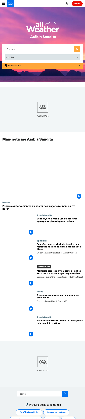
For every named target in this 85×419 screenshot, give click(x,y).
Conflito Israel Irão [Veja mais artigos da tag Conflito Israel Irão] (29, 412)
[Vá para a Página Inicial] (10, 3)
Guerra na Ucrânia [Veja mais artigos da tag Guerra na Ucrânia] (56, 412)
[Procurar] (42, 49)
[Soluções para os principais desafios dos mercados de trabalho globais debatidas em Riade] (60, 252)
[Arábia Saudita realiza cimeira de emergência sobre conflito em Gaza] (60, 328)
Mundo (6, 202)
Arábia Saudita (44, 215)
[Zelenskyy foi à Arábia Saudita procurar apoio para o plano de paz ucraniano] (60, 227)
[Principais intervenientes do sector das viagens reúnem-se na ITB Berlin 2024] (42, 207)
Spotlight (42, 240)
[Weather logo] (42, 28)
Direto (77, 3)
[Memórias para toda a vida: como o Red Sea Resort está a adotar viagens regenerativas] (60, 278)
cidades (10, 57)
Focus (40, 291)
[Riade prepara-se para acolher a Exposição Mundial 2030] (60, 303)
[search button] (77, 49)
